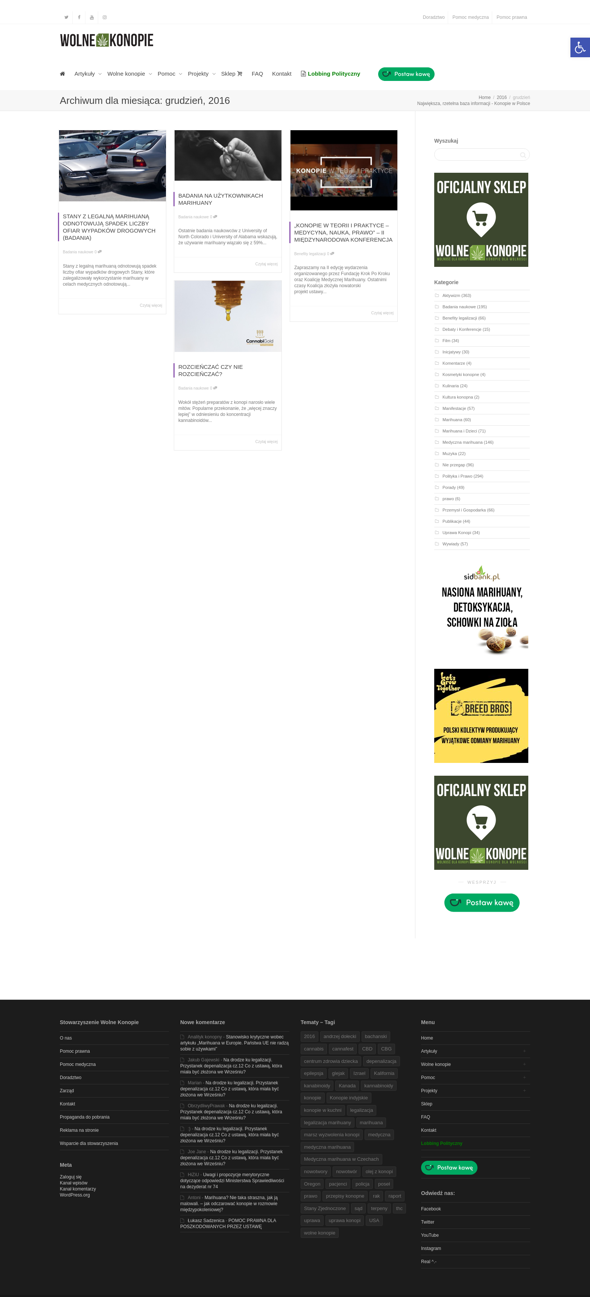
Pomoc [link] (167, 73)
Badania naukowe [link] (78, 252)
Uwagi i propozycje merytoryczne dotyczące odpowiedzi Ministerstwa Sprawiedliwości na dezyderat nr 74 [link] (232, 1180)
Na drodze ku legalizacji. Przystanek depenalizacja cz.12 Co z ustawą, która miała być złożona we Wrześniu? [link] (231, 1066)
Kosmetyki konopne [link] (460, 374)
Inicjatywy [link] (451, 352)
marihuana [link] (371, 1122)
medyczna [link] (379, 1134)
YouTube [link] (430, 1235)
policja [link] (363, 1184)
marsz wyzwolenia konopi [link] (331, 1134)
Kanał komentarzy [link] (78, 1189)
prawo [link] (448, 498)
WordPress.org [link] (75, 1195)
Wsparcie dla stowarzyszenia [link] (89, 1143)
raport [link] (394, 1196)
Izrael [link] (359, 1073)
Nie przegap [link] (453, 465)
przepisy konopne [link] (345, 1196)
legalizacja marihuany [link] (327, 1122)
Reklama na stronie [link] (79, 1130)
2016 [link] (309, 1036)
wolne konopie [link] (319, 1233)
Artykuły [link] (85, 73)
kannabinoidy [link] (378, 1085)
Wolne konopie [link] (127, 73)
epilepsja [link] (313, 1073)
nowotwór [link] (346, 1171)
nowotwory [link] (315, 1171)
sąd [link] (358, 1208)
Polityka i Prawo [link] (457, 476)
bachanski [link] (376, 1036)
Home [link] (427, 1038)
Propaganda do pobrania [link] (84, 1117)
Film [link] (446, 340)
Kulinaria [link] (450, 386)
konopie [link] (312, 1098)
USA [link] (374, 1220)
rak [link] (376, 1196)
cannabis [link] (314, 1049)
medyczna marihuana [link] (327, 1147)
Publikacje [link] (452, 521)
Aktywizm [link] (451, 295)
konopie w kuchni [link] (323, 1110)
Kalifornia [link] (384, 1073)
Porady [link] (449, 487)
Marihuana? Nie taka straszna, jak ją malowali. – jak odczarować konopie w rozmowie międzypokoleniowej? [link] (229, 1203)
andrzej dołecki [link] (340, 1036)
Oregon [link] (312, 1184)
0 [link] (98, 252)
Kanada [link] (347, 1085)
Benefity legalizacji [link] (310, 254)
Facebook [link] (431, 1209)
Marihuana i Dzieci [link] (459, 431)
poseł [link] (384, 1184)
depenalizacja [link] (381, 1061)
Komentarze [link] (453, 363)
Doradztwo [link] (434, 17)
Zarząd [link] (67, 1090)
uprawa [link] (312, 1220)
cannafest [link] (342, 1049)
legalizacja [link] (361, 1110)
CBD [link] (367, 1049)
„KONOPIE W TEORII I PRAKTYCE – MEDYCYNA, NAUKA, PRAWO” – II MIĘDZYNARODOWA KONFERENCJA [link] (343, 232)
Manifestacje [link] (454, 408)
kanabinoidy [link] (317, 1085)
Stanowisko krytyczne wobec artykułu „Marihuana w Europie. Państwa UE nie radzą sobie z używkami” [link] (234, 1043)
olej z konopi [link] (379, 1171)
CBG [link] (386, 1049)
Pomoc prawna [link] (512, 17)
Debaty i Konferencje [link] (462, 329)
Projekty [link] (199, 73)
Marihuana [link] (452, 419)
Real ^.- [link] (428, 1261)
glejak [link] (338, 1073)
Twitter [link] (427, 1222)
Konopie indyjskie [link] (349, 1098)
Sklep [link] (232, 73)
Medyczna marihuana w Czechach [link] (341, 1159)
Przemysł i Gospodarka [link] (464, 510)
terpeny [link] (379, 1208)
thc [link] (399, 1208)
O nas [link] (66, 1038)
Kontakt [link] (282, 73)
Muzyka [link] (449, 453)
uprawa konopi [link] (345, 1220)
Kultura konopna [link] (457, 397)
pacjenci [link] (338, 1184)
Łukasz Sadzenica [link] (206, 1220)
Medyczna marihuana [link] (462, 442)
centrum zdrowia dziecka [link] (331, 1061)
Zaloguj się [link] (71, 1177)
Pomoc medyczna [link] (471, 17)
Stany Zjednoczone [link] (325, 1208)
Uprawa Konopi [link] (456, 532)
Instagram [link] (431, 1248)
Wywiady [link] (450, 544)
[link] (580, 47)
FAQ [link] (257, 73)
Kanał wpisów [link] (73, 1183)
